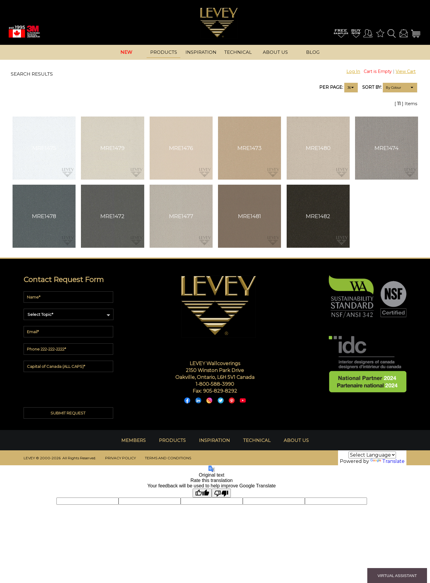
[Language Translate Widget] (372, 455)
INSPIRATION (214, 440)
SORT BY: (372, 87)
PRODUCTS (172, 440)
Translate (387, 461)
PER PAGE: (331, 87)
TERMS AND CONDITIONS (168, 458)
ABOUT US (296, 440)
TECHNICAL (257, 440)
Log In (353, 71)
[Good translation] (202, 493)
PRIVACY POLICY (120, 458)
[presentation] (69, 388)
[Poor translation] (221, 493)
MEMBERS (133, 440)
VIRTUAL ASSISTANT (397, 575)
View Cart (406, 71)
